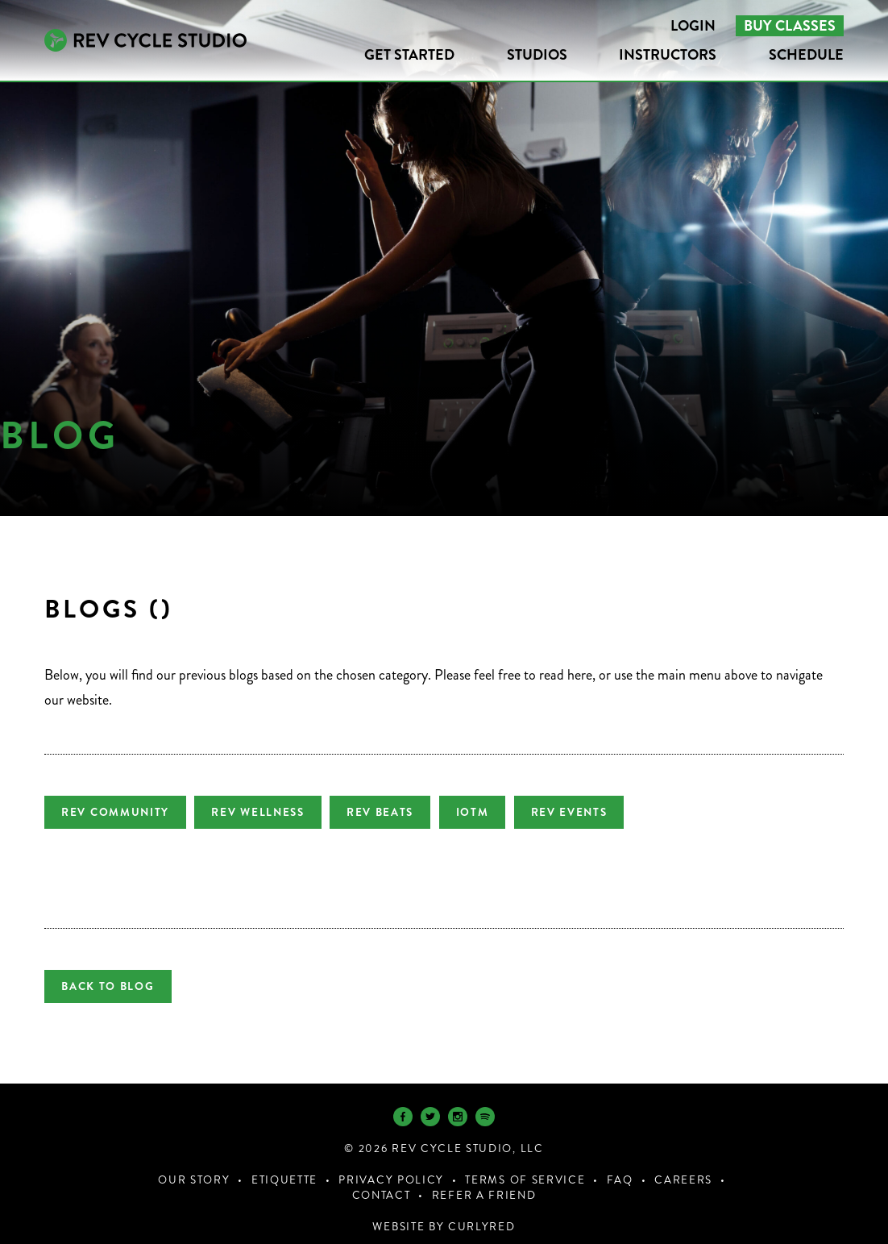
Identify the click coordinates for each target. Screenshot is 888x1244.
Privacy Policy (391, 1166)
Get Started (409, 54)
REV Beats (395, 812)
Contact (381, 1181)
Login (693, 25)
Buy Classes (790, 25)
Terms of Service (525, 1166)
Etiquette (284, 1166)
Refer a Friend (484, 1181)
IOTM (495, 812)
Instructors (667, 54)
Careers (683, 1166)
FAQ (620, 1166)
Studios (537, 54)
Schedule (806, 54)
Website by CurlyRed (443, 1213)
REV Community (115, 812)
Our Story (194, 1166)
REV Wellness (265, 812)
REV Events (600, 812)
